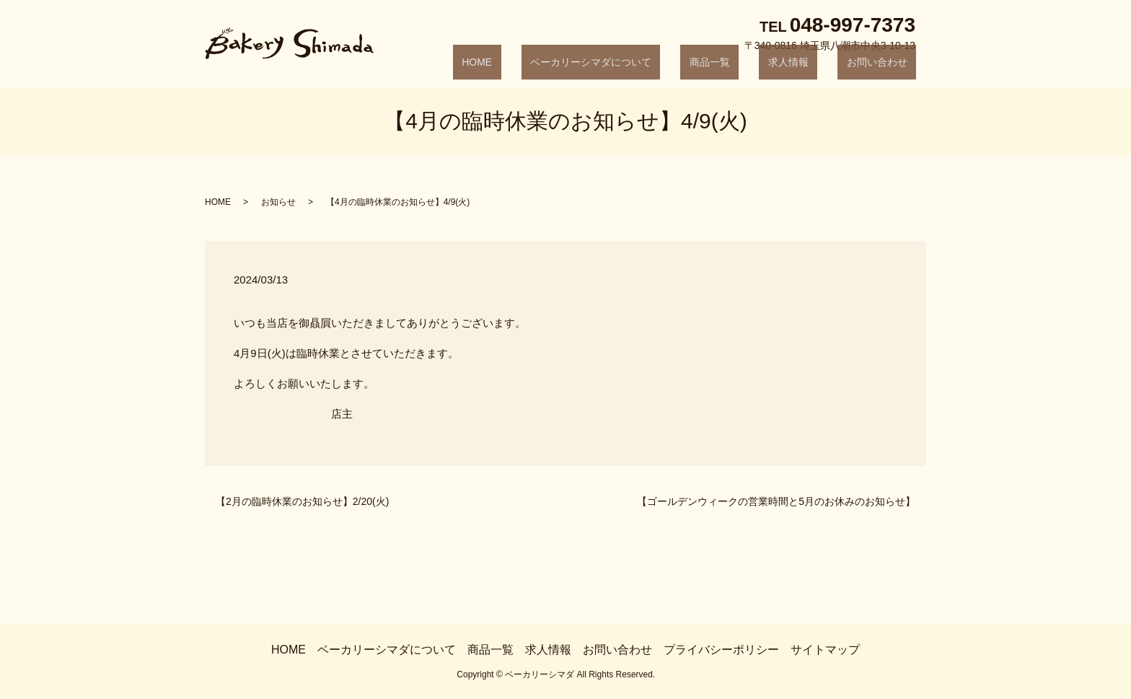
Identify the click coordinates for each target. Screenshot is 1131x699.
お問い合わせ (885, 68)
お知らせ (278, 202)
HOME (557, 68)
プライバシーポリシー (721, 649)
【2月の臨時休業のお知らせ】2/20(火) (302, 501)
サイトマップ (825, 649)
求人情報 (815, 68)
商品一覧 (754, 68)
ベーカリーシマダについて (653, 68)
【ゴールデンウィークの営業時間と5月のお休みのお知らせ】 (776, 501)
